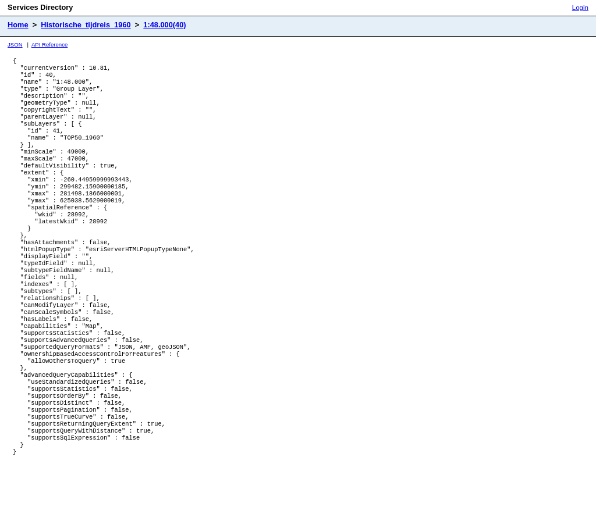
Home (18, 24)
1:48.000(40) (164, 24)
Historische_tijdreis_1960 (85, 24)
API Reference (49, 44)
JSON (15, 44)
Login (580, 7)
